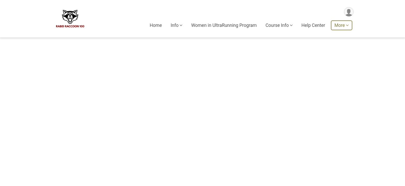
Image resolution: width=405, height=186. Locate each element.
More (339, 25)
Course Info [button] (277, 25)
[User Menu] (349, 12)
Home (156, 25)
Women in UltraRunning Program (224, 25)
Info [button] (175, 25)
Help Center (313, 25)
